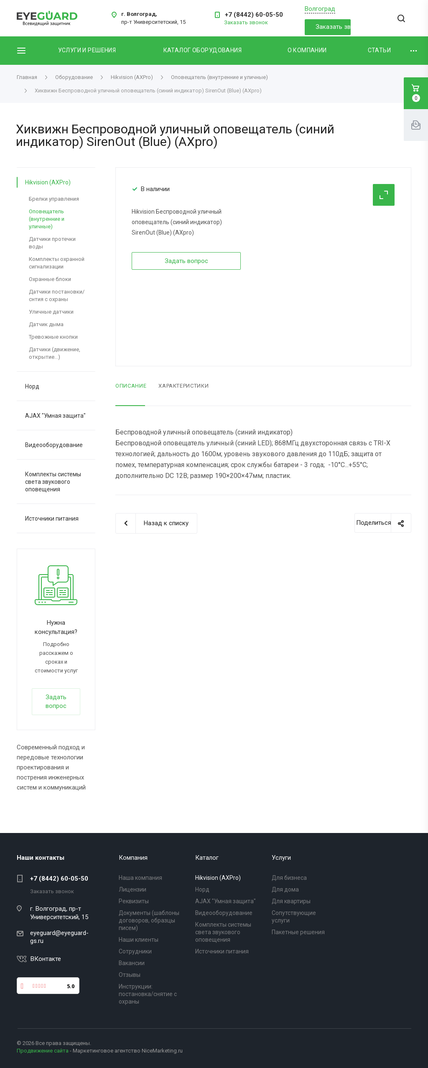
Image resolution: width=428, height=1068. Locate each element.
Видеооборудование (54, 445)
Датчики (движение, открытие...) (54, 353)
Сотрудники (135, 951)
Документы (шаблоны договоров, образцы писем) (149, 920)
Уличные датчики (51, 312)
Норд (32, 386)
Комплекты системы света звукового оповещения (53, 482)
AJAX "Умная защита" (55, 415)
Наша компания (140, 877)
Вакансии (132, 963)
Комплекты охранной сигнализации (56, 263)
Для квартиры (291, 901)
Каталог (207, 857)
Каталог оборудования (202, 50)
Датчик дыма (46, 324)
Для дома (285, 889)
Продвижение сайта (43, 1051)
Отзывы (129, 974)
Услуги (281, 857)
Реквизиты (134, 901)
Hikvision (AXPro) (48, 182)
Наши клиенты (138, 939)
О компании (307, 50)
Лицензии (132, 889)
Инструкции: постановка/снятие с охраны (148, 994)
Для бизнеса (289, 877)
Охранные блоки (50, 279)
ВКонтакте (46, 959)
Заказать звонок (333, 27)
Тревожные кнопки (53, 337)
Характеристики (183, 386)
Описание (130, 386)
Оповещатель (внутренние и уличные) (46, 219)
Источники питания (52, 518)
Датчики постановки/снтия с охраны (56, 295)
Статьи (379, 50)
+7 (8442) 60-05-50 (254, 14)
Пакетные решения (298, 932)
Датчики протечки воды (52, 243)
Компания (133, 857)
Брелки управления (54, 199)
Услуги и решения (87, 50)
